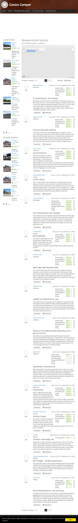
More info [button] (5, 520)
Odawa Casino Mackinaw (14, 79)
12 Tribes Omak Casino (15, 154)
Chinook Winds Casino (39, 175)
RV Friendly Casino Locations (22, 11)
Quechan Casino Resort (39, 385)
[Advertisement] (39, 25)
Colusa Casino (37, 148)
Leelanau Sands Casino (15, 98)
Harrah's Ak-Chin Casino (39, 411)
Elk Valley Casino (37, 254)
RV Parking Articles (38, 11)
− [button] (23, 51)
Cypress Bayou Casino (14, 44)
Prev (4, 132)
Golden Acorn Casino (38, 318)
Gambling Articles (51, 11)
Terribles (35, 435)
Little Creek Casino (38, 198)
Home (10, 11)
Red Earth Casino (37, 286)
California (14, 200)
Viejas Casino (36, 352)
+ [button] (23, 49)
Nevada (14, 174)
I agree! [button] (70, 519)
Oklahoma (14, 187)
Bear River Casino (37, 117)
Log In (4, 11)
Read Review (37, 112)
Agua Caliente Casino (14, 191)
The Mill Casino (37, 231)
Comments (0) (47, 112)
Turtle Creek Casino (15, 112)
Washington (15, 151)
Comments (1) (47, 430)
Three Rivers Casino (15, 61)
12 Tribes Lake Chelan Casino (15, 142)
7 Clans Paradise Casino (14, 178)
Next (6, 132)
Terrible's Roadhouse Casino (40, 456)
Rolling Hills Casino (38, 85)
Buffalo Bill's (36, 477)
